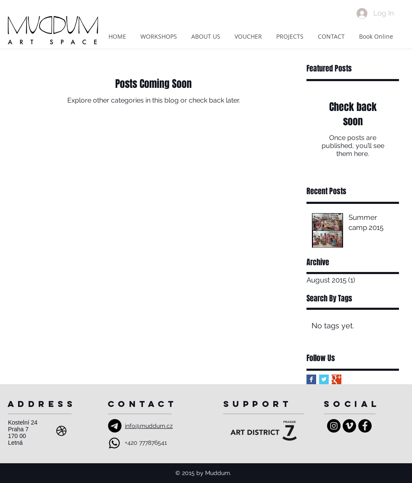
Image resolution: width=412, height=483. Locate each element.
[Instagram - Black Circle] (334, 426)
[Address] (61, 431)
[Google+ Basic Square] (336, 379)
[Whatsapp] (114, 443)
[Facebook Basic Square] (311, 379)
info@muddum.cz (149, 425)
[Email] (114, 426)
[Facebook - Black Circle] (365, 426)
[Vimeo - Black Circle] (349, 426)
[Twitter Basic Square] (324, 379)
